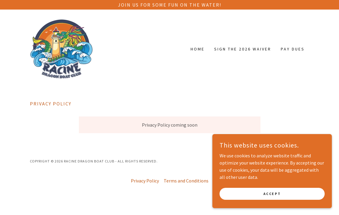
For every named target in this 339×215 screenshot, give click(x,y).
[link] (61, 48)
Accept (272, 193)
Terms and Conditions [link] (186, 181)
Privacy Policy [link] (145, 181)
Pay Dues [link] (293, 49)
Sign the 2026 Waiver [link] (242, 49)
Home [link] (198, 49)
